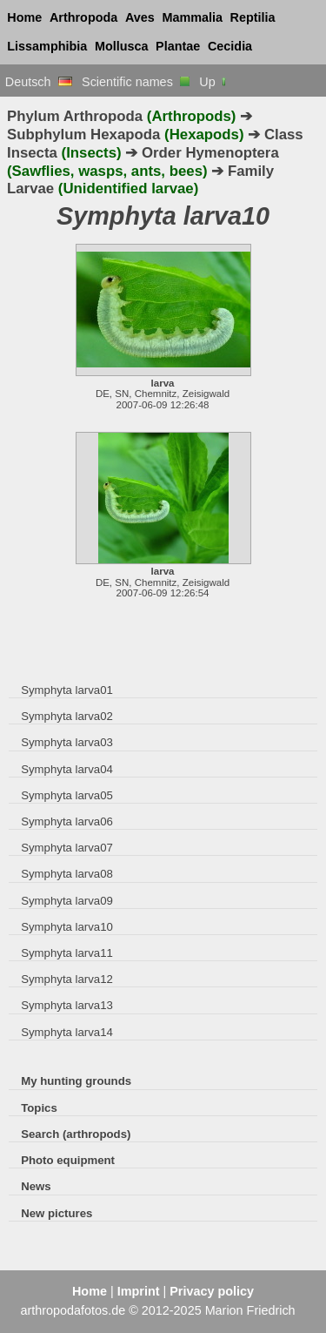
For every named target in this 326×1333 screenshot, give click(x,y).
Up (213, 82)
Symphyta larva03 (67, 742)
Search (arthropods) (75, 1134)
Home (24, 17)
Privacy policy (212, 1291)
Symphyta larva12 (67, 979)
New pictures (56, 1213)
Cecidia (230, 46)
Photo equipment (68, 1160)
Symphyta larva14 (67, 1032)
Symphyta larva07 (67, 847)
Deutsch (38, 82)
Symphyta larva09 (67, 900)
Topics (39, 1107)
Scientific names (136, 82)
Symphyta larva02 (67, 716)
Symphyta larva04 (67, 769)
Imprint (138, 1291)
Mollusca (122, 46)
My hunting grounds (76, 1080)
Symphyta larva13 (67, 1005)
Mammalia (192, 17)
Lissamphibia (47, 46)
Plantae (178, 46)
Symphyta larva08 (67, 873)
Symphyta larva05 (67, 795)
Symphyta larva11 (67, 952)
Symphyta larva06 (67, 821)
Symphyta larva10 (67, 926)
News (36, 1186)
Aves (140, 17)
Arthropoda (83, 17)
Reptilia (253, 17)
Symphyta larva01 (67, 690)
